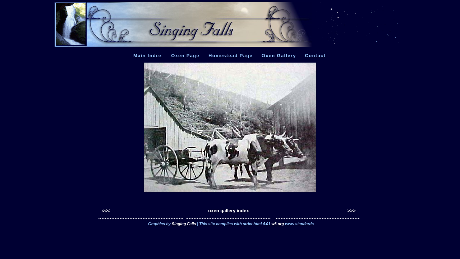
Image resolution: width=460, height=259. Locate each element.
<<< (106, 210)
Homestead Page (230, 55)
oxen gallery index (228, 210)
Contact (315, 55)
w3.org (277, 224)
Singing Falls (184, 224)
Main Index (147, 55)
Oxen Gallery (279, 55)
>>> (352, 210)
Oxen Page (185, 55)
